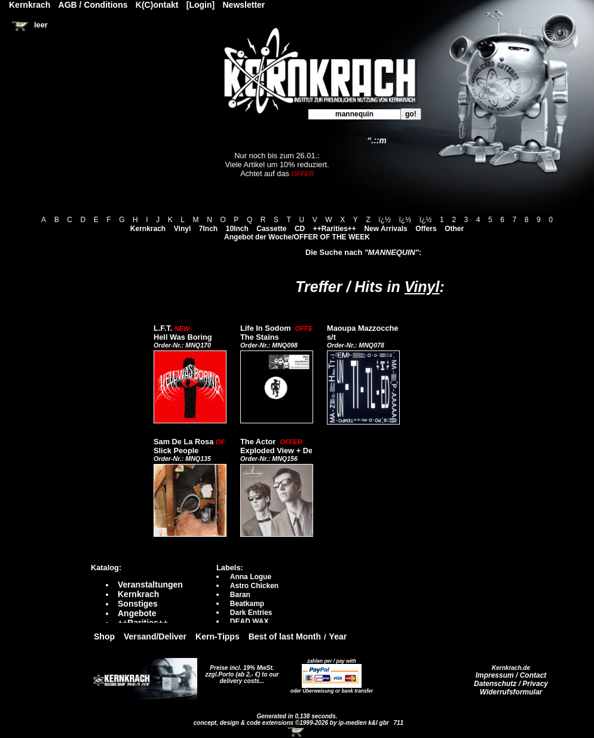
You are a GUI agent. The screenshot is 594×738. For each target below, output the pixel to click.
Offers (425, 229)
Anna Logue (250, 577)
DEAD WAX (249, 621)
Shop (104, 636)
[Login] (200, 5)
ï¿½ (384, 220)
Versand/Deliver (155, 636)
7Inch (208, 229)
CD (300, 229)
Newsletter (244, 5)
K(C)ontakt (157, 5)
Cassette (271, 229)
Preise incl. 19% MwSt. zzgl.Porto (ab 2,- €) (240, 671)
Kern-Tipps (217, 636)
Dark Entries (251, 612)
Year (338, 636)
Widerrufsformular (511, 692)
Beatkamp (247, 603)
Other (454, 229)
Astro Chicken (254, 586)
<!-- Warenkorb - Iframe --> (297, 732)
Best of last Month (285, 636)
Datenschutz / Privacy (511, 683)
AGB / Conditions (93, 5)
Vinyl (182, 229)
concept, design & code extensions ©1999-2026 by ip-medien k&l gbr (292, 722)
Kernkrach (148, 229)
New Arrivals (385, 229)
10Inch (237, 229)
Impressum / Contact (511, 675)
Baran (240, 595)
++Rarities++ (334, 229)
